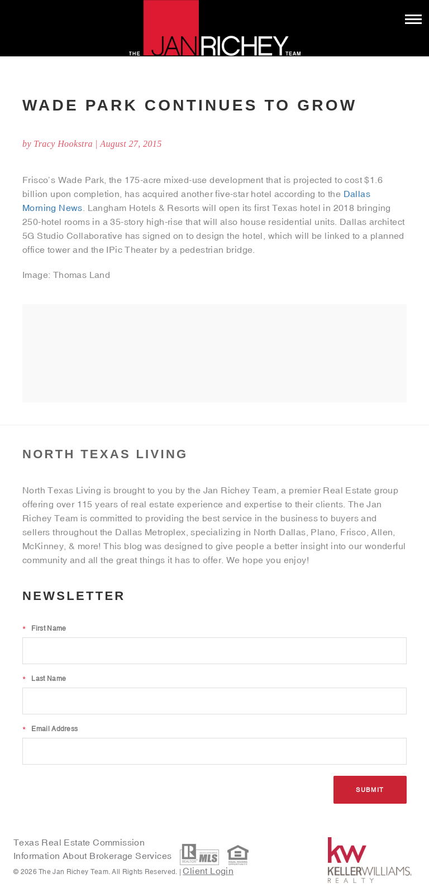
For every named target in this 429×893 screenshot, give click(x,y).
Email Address (50, 729)
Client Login (208, 871)
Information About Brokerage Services (93, 856)
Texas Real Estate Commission (79, 842)
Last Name (44, 678)
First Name (44, 628)
